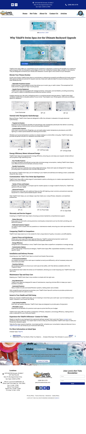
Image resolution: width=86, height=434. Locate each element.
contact (66, 319)
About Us (43, 13)
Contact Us (53, 13)
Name (62, 374)
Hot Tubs (33, 13)
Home (25, 13)
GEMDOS (57, 398)
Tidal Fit (20, 331)
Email (61, 378)
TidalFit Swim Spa (15, 325)
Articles (64, 13)
